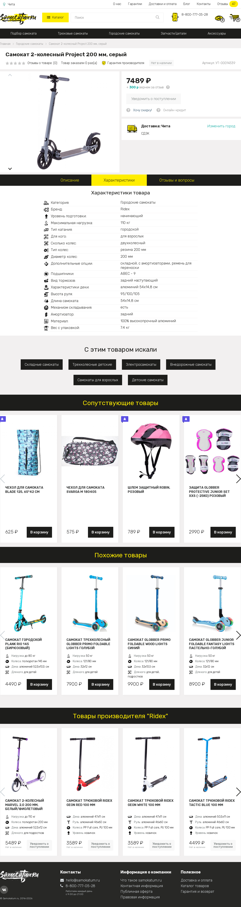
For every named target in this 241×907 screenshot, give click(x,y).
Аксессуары (217, 33)
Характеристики (119, 180)
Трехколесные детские (92, 364)
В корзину (39, 532)
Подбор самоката (24, 33)
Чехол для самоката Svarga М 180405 (85, 490)
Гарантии (135, 4)
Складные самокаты (42, 364)
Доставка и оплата (196, 880)
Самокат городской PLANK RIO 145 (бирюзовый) (23, 644)
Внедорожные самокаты (190, 364)
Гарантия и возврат (197, 891)
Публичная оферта (136, 891)
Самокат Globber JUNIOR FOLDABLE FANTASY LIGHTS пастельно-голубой (211, 644)
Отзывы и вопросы (176, 180)
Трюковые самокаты (73, 33)
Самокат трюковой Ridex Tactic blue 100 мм (212, 803)
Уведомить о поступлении (153, 99)
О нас (117, 4)
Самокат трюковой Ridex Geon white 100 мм (151, 803)
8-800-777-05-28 (195, 14)
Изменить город (221, 126)
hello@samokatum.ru (80, 880)
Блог (186, 4)
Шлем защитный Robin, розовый (149, 490)
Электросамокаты (141, 364)
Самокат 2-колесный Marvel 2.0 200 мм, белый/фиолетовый (24, 805)
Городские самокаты (124, 33)
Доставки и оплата (163, 4)
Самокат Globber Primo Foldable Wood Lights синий (149, 644)
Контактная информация (141, 886)
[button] (10, 167)
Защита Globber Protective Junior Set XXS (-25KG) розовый (209, 492)
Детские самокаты (147, 380)
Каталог (55, 17)
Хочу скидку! (142, 110)
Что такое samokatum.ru (141, 880)
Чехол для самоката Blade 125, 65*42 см (24, 490)
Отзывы (227, 4)
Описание (69, 180)
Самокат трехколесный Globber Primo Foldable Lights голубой (88, 644)
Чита (9, 4)
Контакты (203, 4)
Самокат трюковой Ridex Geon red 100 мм (89, 803)
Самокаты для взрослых (98, 380)
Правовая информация (140, 897)
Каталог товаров (195, 886)
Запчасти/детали (173, 33)
